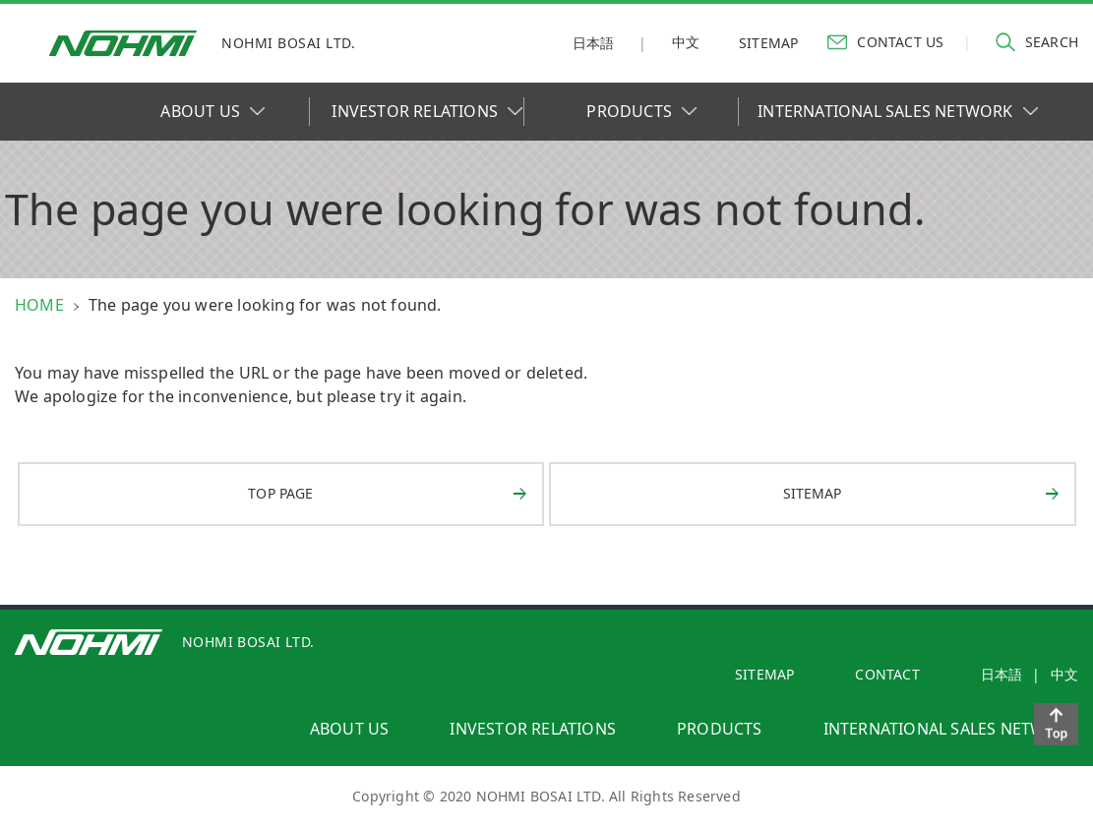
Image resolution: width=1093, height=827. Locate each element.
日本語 (594, 42)
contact (887, 674)
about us (350, 728)
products (719, 728)
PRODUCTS (641, 111)
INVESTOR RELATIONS (427, 111)
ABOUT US (212, 111)
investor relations (533, 728)
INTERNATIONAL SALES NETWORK (897, 111)
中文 (685, 41)
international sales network (950, 728)
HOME (39, 305)
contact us (885, 41)
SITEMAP (764, 674)
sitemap (768, 42)
